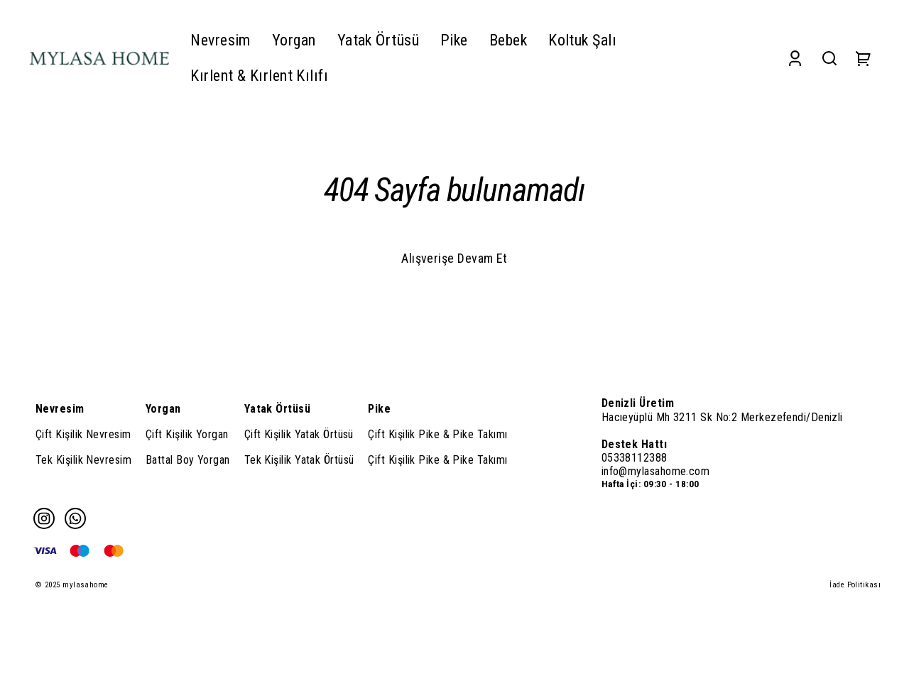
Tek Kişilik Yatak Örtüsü (299, 460)
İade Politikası (855, 584)
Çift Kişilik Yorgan (187, 434)
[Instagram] (44, 518)
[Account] (795, 58)
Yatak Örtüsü (277, 408)
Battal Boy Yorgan (188, 460)
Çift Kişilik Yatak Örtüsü (299, 434)
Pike (379, 408)
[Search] (829, 58)
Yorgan (163, 408)
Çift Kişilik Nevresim (83, 434)
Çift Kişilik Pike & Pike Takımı (437, 434)
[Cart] (864, 58)
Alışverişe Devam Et (454, 258)
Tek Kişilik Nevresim (83, 460)
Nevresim (60, 408)
